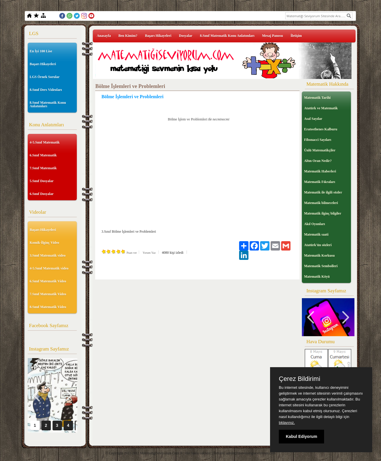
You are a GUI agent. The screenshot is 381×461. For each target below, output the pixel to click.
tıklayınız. (287, 422)
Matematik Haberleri (320, 171)
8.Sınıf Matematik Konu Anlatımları (48, 104)
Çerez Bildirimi (299, 379)
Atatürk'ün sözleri (317, 245)
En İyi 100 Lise (41, 51)
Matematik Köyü (317, 276)
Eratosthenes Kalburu (320, 129)
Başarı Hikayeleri (43, 64)
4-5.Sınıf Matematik (45, 142)
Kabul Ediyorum (301, 436)
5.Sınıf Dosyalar (42, 181)
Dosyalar (185, 36)
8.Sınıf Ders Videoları (46, 90)
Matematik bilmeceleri (321, 203)
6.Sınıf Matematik (43, 155)
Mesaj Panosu (272, 36)
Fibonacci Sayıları (317, 140)
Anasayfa (104, 36)
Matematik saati (316, 234)
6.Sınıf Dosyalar (42, 194)
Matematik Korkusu (319, 255)
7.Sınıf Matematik (43, 168)
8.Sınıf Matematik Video (48, 307)
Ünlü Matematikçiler (319, 150)
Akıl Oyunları (314, 224)
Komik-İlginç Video (44, 243)
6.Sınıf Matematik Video (48, 281)
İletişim (296, 36)
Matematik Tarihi (317, 98)
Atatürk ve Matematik (320, 108)
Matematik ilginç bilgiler (322, 213)
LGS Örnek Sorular (45, 77)
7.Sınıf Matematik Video (48, 294)
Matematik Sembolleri (320, 266)
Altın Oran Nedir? (318, 161)
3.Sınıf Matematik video (48, 255)
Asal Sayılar (313, 119)
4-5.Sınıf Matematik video (49, 268)
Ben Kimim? (127, 36)
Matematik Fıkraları (319, 182)
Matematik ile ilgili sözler (323, 192)
